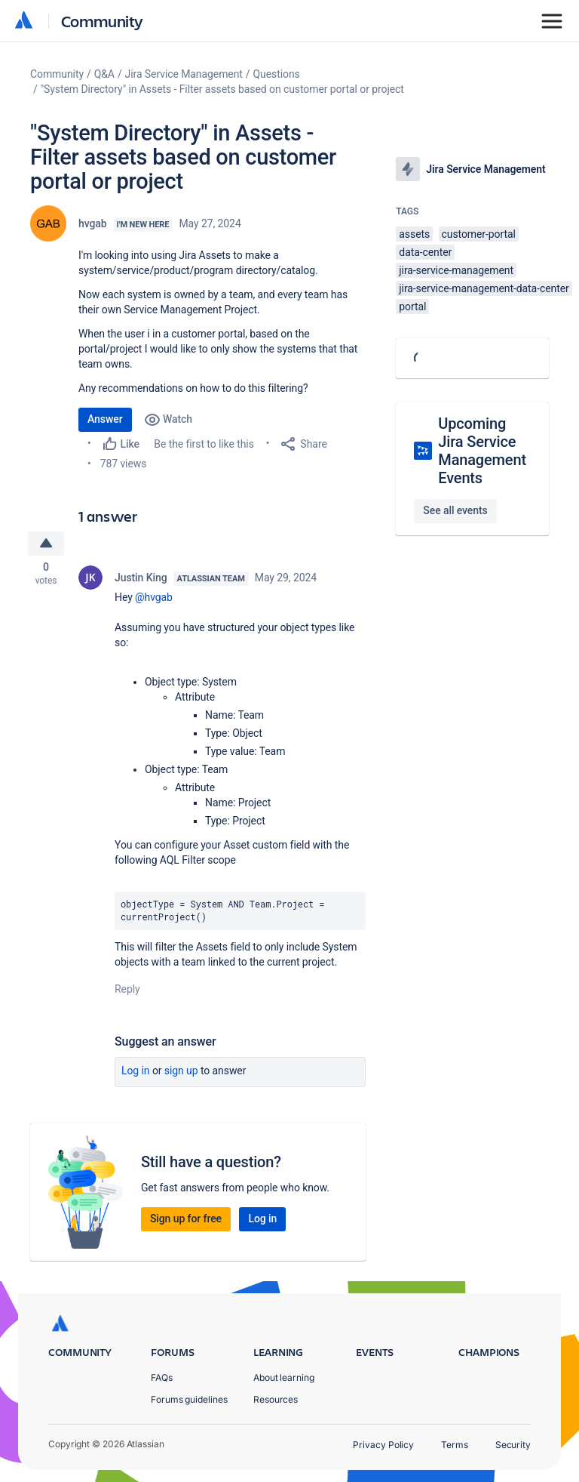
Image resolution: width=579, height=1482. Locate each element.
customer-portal (479, 234)
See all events (455, 510)
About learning (283, 1377)
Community (102, 21)
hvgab (92, 223)
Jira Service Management (184, 74)
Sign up (181, 1072)
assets (414, 234)
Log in (135, 1072)
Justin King (141, 580)
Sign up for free (186, 1220)
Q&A (104, 74)
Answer (105, 419)
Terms (454, 1444)
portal (412, 306)
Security (513, 1444)
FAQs (162, 1377)
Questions (276, 74)
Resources (275, 1399)
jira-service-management (456, 270)
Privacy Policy (383, 1444)
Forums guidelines (189, 1399)
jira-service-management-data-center (483, 288)
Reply (127, 990)
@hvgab (154, 599)
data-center (425, 252)
